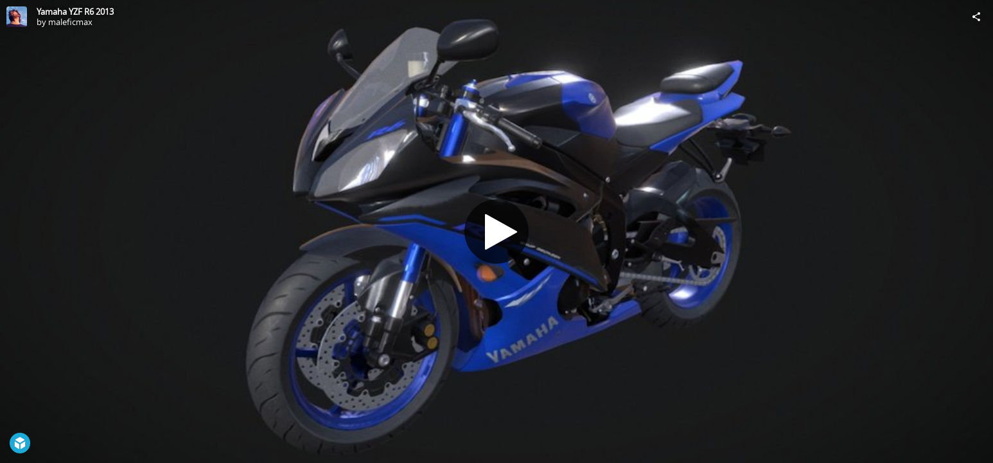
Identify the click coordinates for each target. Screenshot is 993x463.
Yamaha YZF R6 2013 (75, 11)
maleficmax (70, 22)
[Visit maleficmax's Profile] (16, 16)
